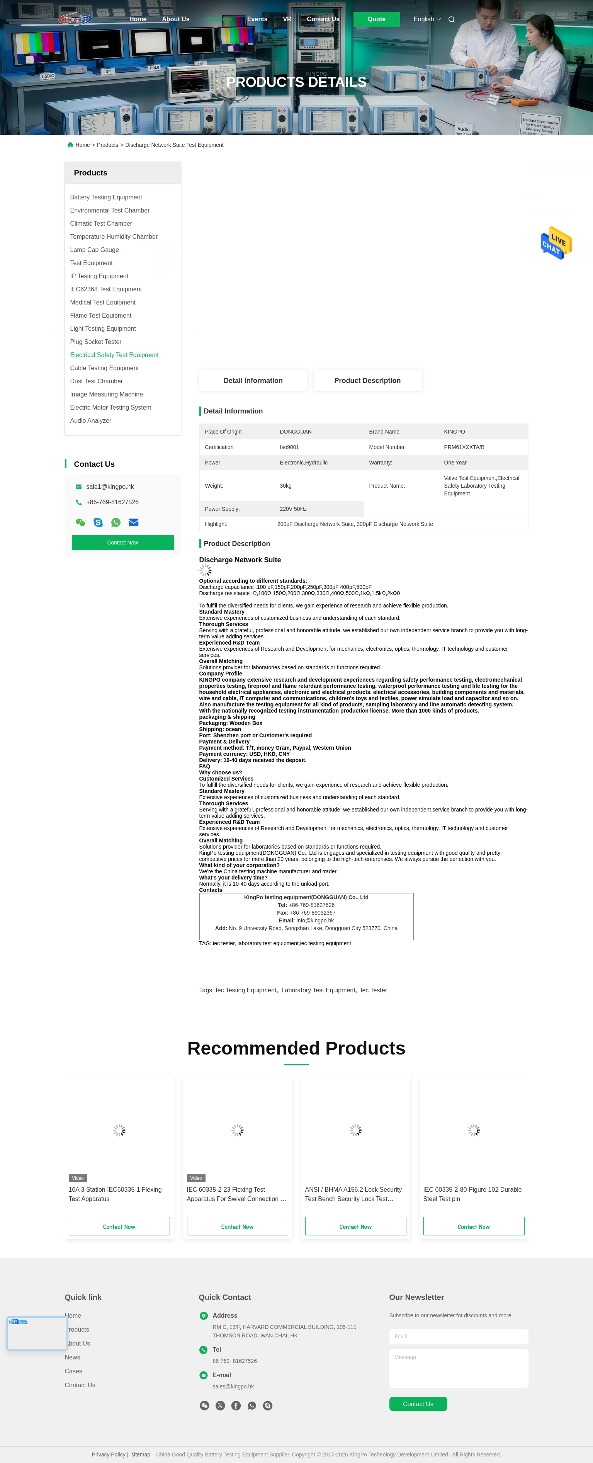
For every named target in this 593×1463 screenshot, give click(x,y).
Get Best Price (408, 250)
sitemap (140, 1454)
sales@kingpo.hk (233, 1386)
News (72, 1357)
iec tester (373, 990)
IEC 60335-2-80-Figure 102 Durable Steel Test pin (472, 1194)
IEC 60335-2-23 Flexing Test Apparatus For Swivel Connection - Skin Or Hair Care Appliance (234, 1195)
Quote (377, 19)
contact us (418, 1404)
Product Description (367, 380)
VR (287, 19)
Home (137, 19)
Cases (73, 1371)
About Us (175, 19)
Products (218, 19)
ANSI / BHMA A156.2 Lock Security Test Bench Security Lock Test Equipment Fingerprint (353, 1195)
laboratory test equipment (318, 990)
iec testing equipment (246, 990)
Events (257, 19)
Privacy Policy (109, 1454)
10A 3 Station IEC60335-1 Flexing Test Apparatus (115, 1194)
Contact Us (323, 19)
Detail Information (253, 380)
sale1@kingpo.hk (110, 486)
